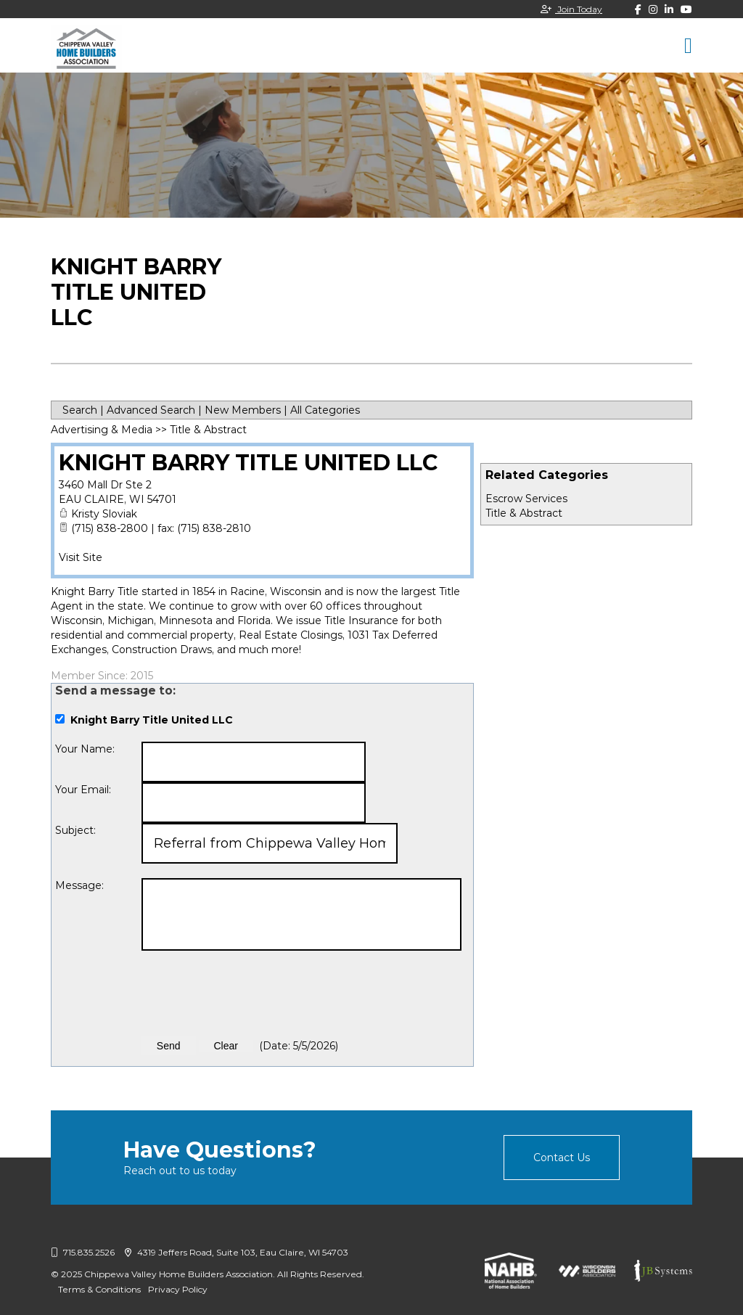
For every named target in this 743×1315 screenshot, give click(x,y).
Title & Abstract (523, 513)
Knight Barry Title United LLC (248, 463)
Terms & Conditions (99, 1289)
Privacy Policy (178, 1289)
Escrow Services (526, 498)
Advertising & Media (101, 429)
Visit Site (80, 557)
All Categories (325, 410)
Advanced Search (151, 410)
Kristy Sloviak (104, 513)
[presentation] (251, 993)
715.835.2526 (83, 1252)
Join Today (571, 9)
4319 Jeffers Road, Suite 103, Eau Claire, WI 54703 (236, 1252)
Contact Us (561, 1157)
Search (79, 410)
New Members (243, 410)
